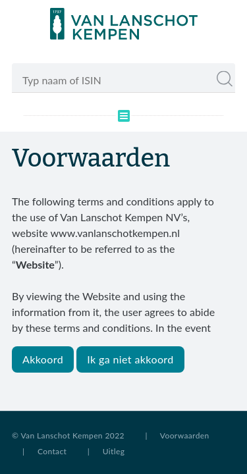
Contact (52, 451)
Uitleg (114, 451)
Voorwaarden (184, 435)
